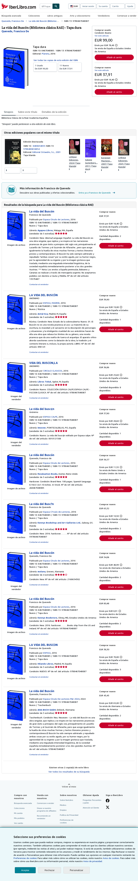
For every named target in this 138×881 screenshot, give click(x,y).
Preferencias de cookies (25, 858)
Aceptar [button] (25, 870)
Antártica (43, 313)
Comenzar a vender (126, 15)
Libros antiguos (55, 15)
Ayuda (130, 6)
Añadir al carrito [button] (114, 57)
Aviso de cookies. (111, 858)
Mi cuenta (18, 813)
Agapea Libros (45, 230)
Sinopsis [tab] (8, 111)
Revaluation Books (48, 473)
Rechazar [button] (50, 870)
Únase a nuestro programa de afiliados (46, 809)
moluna (42, 571)
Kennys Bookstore (47, 617)
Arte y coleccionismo (80, 15)
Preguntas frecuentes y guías (92, 801)
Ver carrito (18, 823)
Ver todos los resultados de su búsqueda (69, 771)
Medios (63, 805)
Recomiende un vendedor (44, 817)
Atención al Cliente (91, 808)
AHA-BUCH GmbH (47, 709)
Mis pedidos (19, 818)
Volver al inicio (69, 786)
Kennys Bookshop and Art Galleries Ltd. (59, 522)
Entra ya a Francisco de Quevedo (97, 192)
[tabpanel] (46, 121)
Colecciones (34, 15)
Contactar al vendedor (38, 284)
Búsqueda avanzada (11, 15)
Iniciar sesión (88, 6)
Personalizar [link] (76, 870)
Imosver (42, 427)
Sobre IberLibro (66, 800)
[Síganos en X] (107, 808)
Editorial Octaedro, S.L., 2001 (46, 152)
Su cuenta (103, 6)
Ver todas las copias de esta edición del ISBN (56, 60)
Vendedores (104, 15)
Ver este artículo (102, 36)
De (45, 67)
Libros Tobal (44, 381)
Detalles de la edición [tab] (54, 111)
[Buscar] (56, 6)
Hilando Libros (45, 663)
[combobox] (46, 6)
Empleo (63, 810)
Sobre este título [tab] (27, 111)
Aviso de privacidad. (92, 861)
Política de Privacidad (69, 815)
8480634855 (39, 145)
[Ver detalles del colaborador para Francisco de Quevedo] (15, 31)
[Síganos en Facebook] (107, 801)
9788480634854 (31, 149)
